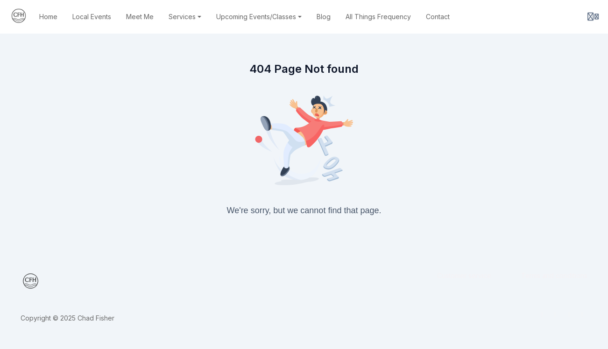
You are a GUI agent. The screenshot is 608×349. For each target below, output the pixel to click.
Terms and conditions (554, 275)
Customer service (464, 275)
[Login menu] (593, 16)
